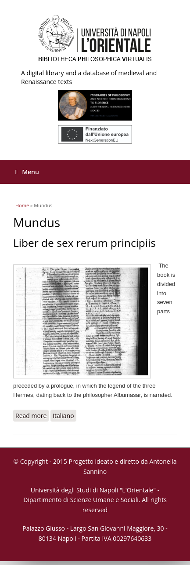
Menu (27, 172)
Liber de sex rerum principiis (84, 242)
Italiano (63, 415)
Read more (32, 415)
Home (22, 205)
